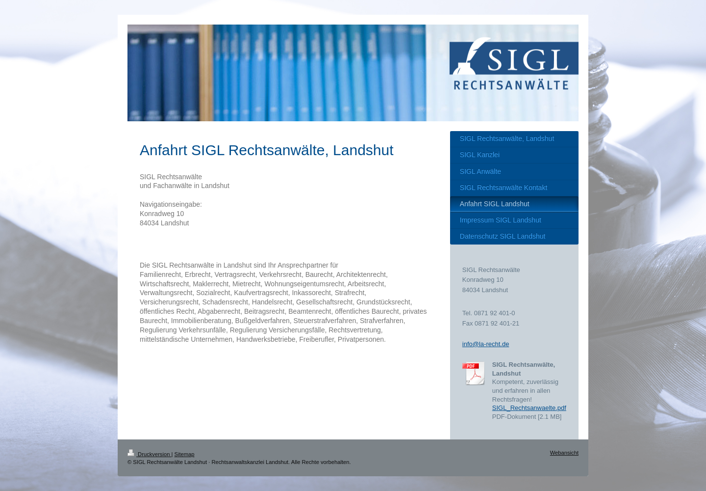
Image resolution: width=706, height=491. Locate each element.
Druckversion (149, 454)
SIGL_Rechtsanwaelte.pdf (529, 407)
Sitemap (185, 454)
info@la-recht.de (485, 344)
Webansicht (564, 453)
